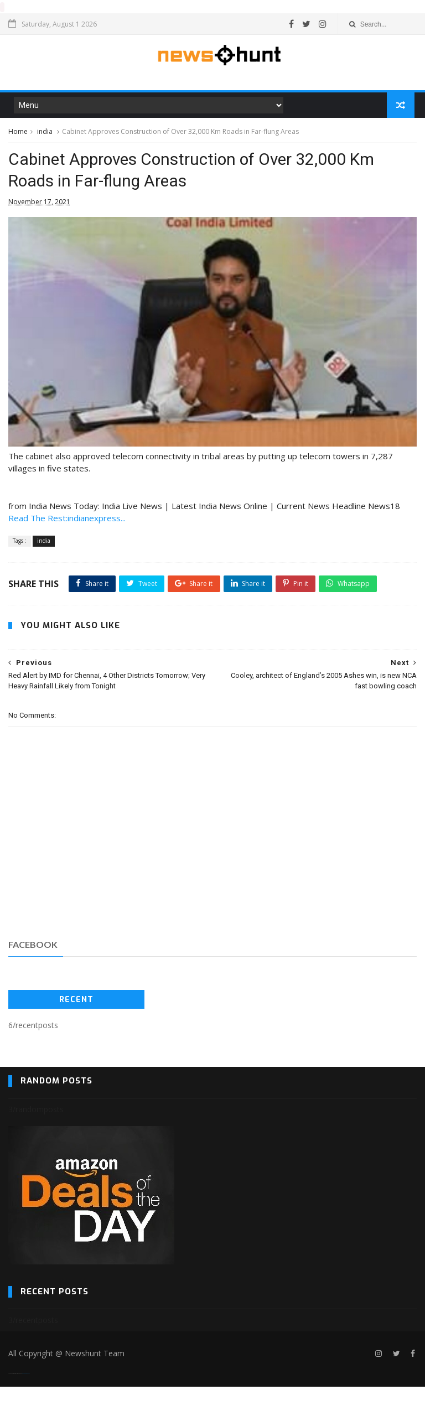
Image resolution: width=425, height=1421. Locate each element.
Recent (76, 1034)
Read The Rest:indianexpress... (67, 526)
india (45, 133)
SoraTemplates (15, 1407)
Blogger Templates (25, 1407)
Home (18, 133)
